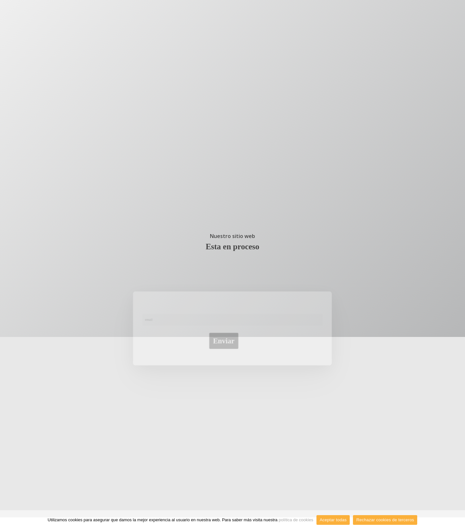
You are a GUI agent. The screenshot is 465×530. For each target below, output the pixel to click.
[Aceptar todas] (457, 520)
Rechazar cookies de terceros (385, 519)
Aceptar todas (333, 519)
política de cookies (296, 519)
